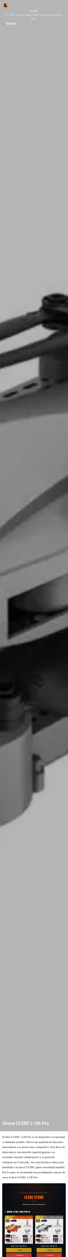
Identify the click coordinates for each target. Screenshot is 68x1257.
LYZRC (34, 11)
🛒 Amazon (18, 1250)
